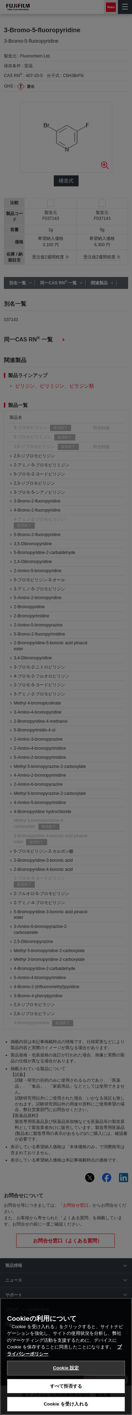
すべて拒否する (66, 1386)
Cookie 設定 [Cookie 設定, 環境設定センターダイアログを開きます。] (66, 1368)
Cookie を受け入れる (66, 1404)
